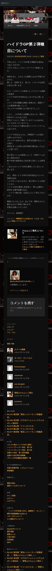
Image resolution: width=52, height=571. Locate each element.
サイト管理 (11, 496)
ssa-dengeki (19, 384)
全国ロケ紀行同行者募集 (16, 455)
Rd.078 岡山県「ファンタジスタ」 (21, 429)
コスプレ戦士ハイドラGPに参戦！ (20, 445)
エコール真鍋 (19, 349)
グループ (10, 327)
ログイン (5, 3)
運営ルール (11, 534)
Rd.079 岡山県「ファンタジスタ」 (21, 426)
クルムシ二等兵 (38, 56)
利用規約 (10, 540)
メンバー (10, 330)
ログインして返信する (19, 290)
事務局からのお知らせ (24, 219)
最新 (8, 344)
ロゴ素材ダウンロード (15, 519)
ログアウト (11, 501)
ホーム (10, 26)
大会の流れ (11, 537)
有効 (12, 344)
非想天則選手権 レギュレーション (20, 468)
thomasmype (19, 367)
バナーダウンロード (14, 516)
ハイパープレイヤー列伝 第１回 (19, 447)
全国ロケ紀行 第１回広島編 (18, 453)
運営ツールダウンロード (16, 486)
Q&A (9, 542)
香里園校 (10, 471)
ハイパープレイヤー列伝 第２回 (19, 450)
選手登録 (10, 532)
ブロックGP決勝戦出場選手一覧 (19, 458)
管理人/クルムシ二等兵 (23, 393)
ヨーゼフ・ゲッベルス (23, 358)
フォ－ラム (11, 332)
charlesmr (18, 375)
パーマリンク (21, 221)
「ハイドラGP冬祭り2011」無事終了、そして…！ (26, 511)
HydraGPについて (14, 529)
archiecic (18, 401)
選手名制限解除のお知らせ (17, 514)
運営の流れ (11, 483)
